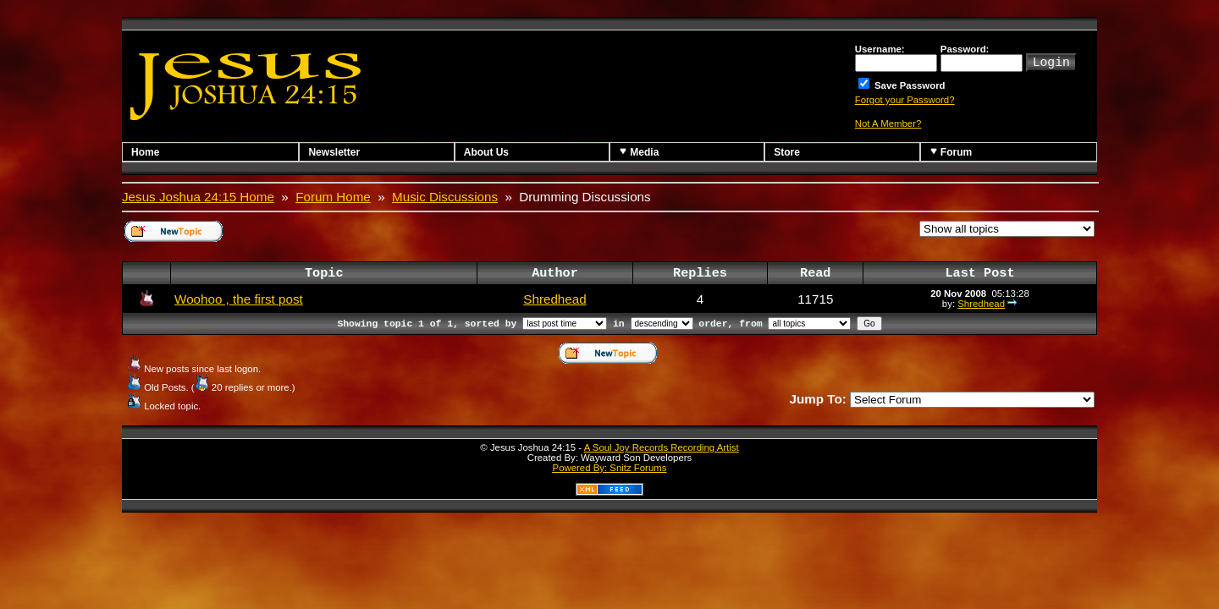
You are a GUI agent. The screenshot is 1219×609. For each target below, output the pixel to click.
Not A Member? (888, 123)
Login (1051, 60)
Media (639, 151)
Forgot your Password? (905, 100)
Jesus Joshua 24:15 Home (198, 196)
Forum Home (333, 196)
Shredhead (554, 299)
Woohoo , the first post (238, 299)
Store (787, 152)
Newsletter (334, 152)
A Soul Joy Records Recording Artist (661, 447)
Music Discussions (445, 196)
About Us (486, 152)
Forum (951, 151)
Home (145, 152)
